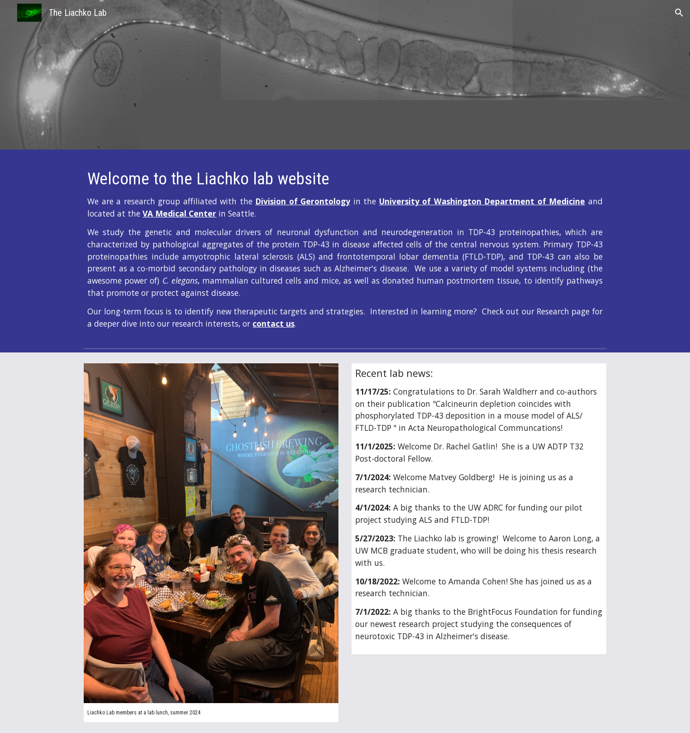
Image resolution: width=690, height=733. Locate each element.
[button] (679, 13)
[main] (345, 249)
